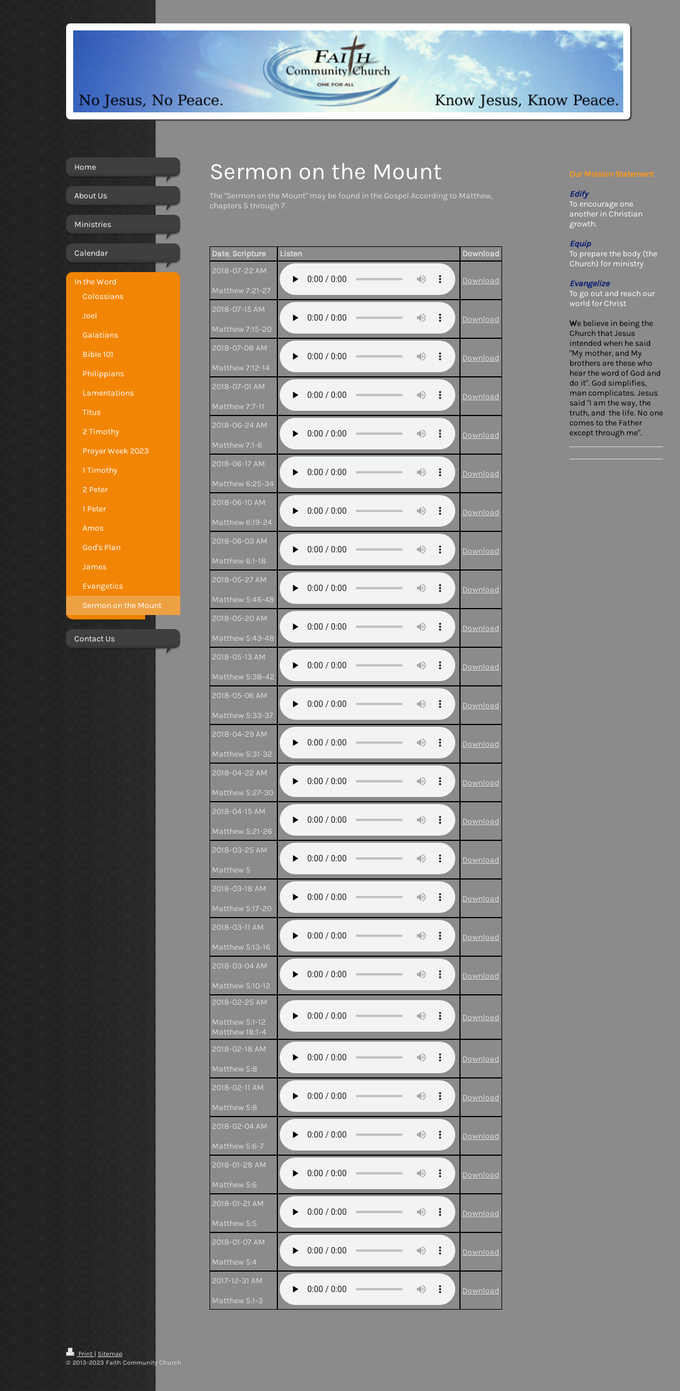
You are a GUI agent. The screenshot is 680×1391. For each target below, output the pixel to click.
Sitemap (110, 1354)
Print (80, 1354)
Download (480, 281)
